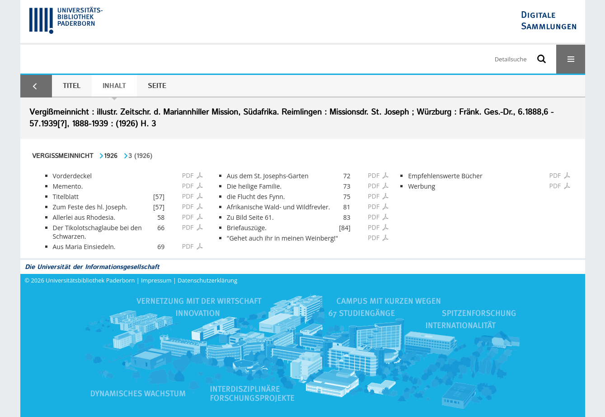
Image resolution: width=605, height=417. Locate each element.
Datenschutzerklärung (207, 280)
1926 (110, 156)
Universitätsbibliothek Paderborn (90, 280)
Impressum (156, 280)
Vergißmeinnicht (62, 156)
